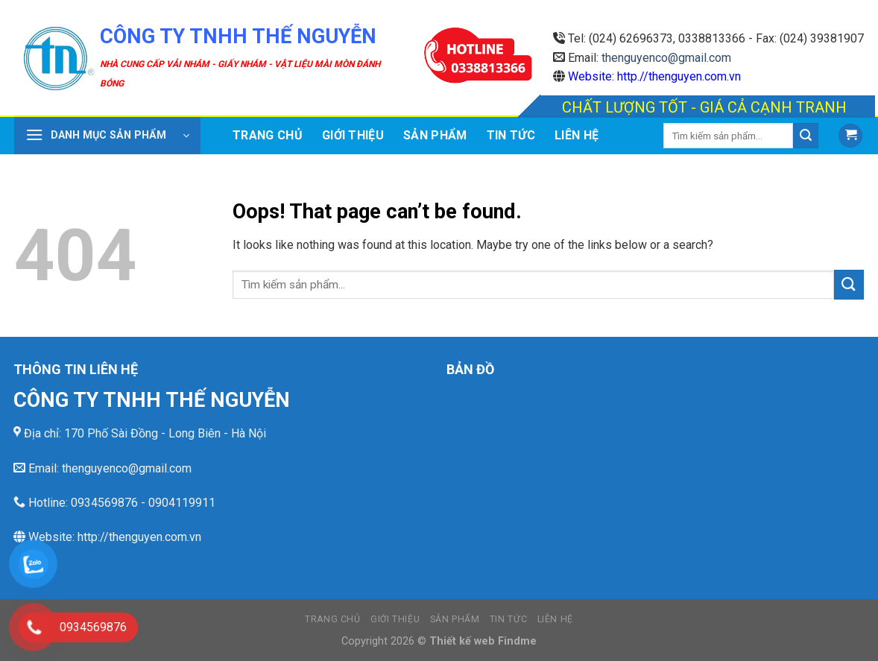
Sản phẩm (435, 135)
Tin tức (511, 135)
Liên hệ (577, 135)
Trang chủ (268, 135)
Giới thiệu (353, 135)
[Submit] (805, 135)
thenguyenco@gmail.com (666, 58)
